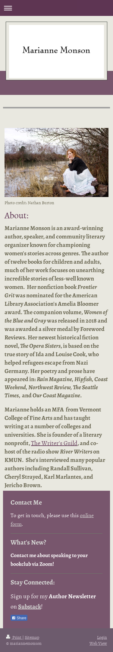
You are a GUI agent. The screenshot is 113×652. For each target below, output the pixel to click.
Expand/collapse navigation (56, 8)
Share (19, 618)
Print (14, 637)
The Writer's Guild (54, 442)
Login (102, 637)
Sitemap (32, 637)
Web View (98, 643)
